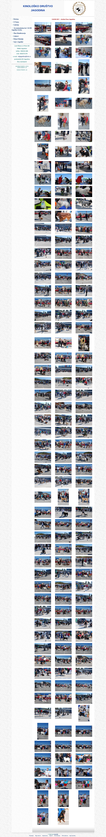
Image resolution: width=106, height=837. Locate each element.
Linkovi (16, 36)
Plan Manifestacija (20, 33)
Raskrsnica (45, 835)
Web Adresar (65, 835)
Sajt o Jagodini (18, 42)
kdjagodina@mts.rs (24, 56)
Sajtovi (51, 835)
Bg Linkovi (38, 835)
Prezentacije (57, 835)
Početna (16, 19)
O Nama (16, 22)
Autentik (56, 834)
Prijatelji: (31, 835)
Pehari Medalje (18, 39)
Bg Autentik (72, 835)
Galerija (16, 25)
